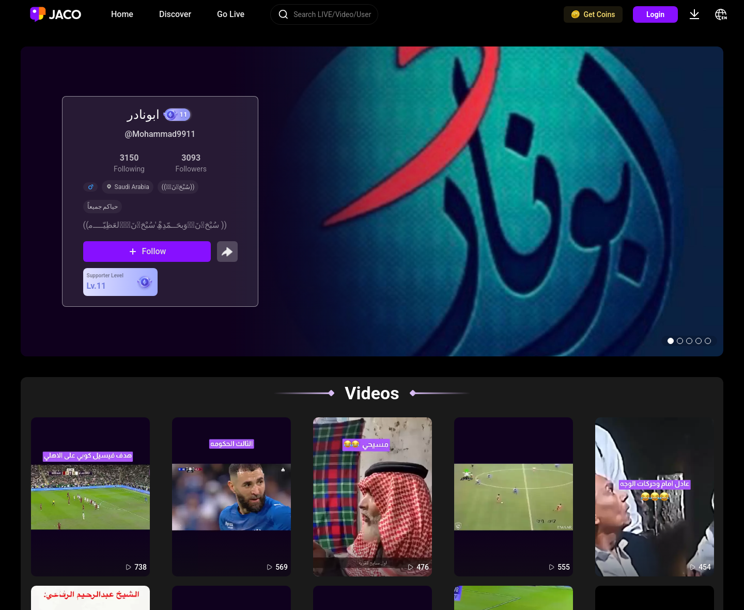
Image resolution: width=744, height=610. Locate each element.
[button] (671, 341)
